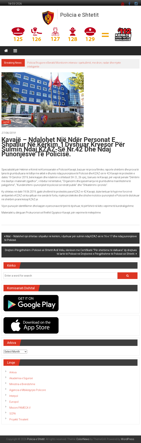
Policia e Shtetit (79, 15)
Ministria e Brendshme (22, 384)
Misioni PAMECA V (20, 407)
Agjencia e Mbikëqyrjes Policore (27, 390)
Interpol (13, 395)
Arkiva (13, 372)
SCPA (12, 413)
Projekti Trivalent (18, 419)
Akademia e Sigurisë (21, 378)
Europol (14, 401)
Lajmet (6, 122)
